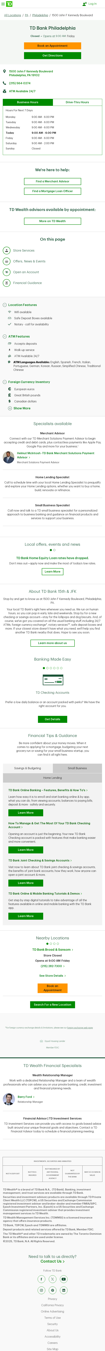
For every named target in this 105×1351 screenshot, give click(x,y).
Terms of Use (67, 1317)
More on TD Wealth (52, 221)
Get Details (52, 719)
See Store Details (53, 976)
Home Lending (52, 778)
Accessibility (67, 1336)
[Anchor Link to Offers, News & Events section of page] (6, 262)
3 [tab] (54, 944)
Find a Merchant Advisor (52, 181)
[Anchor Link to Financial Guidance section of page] (6, 283)
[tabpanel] (52, 694)
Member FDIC (52, 1048)
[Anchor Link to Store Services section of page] (6, 251)
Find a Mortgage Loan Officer (52, 191)
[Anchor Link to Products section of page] (6, 272)
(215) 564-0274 (19, 83)
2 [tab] (51, 944)
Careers (67, 1343)
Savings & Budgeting (27, 768)
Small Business (77, 768)
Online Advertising (67, 1311)
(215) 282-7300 (51, 966)
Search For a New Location (52, 1004)
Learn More (52, 571)
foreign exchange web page (80, 1028)
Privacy (67, 1299)
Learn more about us (52, 643)
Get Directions (52, 55)
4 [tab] (58, 944)
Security (67, 1324)
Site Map (67, 1349)
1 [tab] (47, 944)
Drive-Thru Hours (77, 102)
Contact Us (73, 1261)
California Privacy (67, 1305)
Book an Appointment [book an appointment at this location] (52, 45)
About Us (67, 1330)
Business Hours (27, 102)
